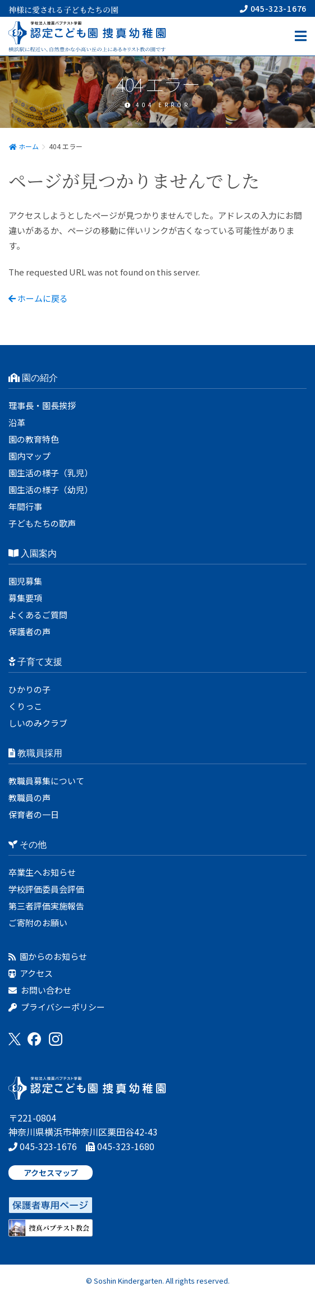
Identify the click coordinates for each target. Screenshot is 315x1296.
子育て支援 (35, 661)
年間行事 (25, 506)
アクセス (30, 973)
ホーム (23, 146)
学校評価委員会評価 (46, 889)
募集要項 (25, 598)
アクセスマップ (51, 1172)
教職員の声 (29, 797)
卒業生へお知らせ (42, 872)
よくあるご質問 (37, 615)
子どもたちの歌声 (42, 523)
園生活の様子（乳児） (50, 473)
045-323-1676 (273, 8)
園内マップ (29, 456)
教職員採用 (35, 753)
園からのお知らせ (47, 956)
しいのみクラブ (37, 723)
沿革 (16, 422)
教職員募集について (46, 781)
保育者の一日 (33, 814)
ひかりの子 (29, 689)
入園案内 (32, 553)
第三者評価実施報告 (46, 906)
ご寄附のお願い (37, 923)
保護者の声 (29, 631)
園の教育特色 (33, 439)
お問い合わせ (39, 990)
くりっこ (25, 706)
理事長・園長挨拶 (42, 405)
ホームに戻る (38, 298)
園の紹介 (33, 378)
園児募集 (25, 581)
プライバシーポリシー (56, 1007)
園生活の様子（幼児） (50, 489)
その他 (27, 844)
